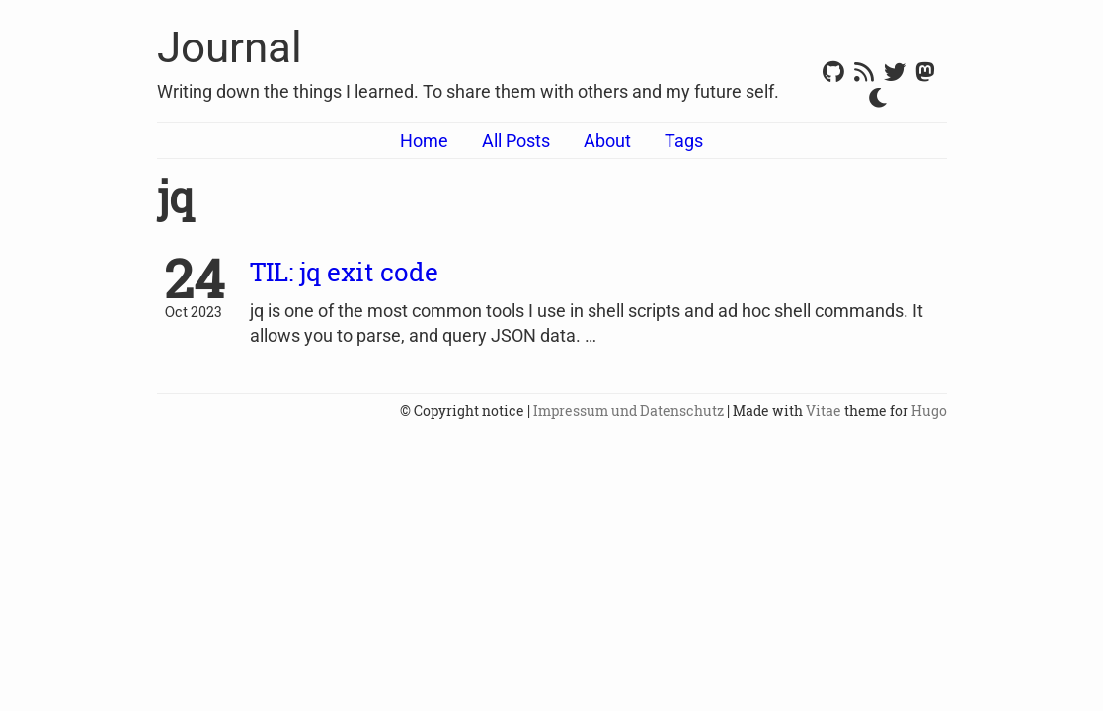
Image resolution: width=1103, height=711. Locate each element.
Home (424, 140)
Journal (229, 47)
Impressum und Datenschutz (628, 411)
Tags (684, 140)
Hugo (929, 411)
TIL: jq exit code (344, 271)
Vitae (823, 411)
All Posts (516, 140)
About (607, 140)
